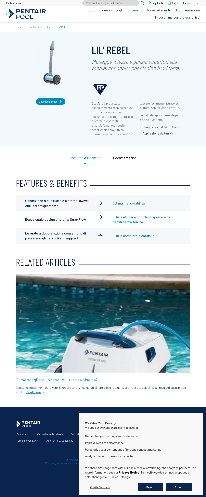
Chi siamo (101, 434)
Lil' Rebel (63, 27)
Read (22, 279)
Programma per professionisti (177, 17)
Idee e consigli (112, 10)
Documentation (124, 158)
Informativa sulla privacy (49, 434)
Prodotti (90, 10)
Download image (48, 101)
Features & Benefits (85, 157)
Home (20, 27)
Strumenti (134, 10)
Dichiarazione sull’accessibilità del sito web (139, 434)
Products (34, 27)
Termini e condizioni (28, 440)
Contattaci (22, 434)
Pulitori (48, 27)
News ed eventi (158, 10)
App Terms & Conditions (59, 440)
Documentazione (187, 10)
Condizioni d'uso (79, 434)
